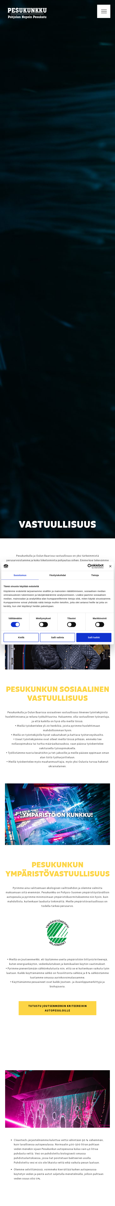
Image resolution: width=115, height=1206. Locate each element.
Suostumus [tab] (20, 575)
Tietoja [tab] (95, 575)
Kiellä (21, 637)
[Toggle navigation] (103, 11)
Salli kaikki (94, 637)
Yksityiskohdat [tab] (57, 575)
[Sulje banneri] (110, 566)
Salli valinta (57, 637)
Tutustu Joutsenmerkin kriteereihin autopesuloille (57, 1008)
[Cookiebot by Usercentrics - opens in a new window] (90, 566)
